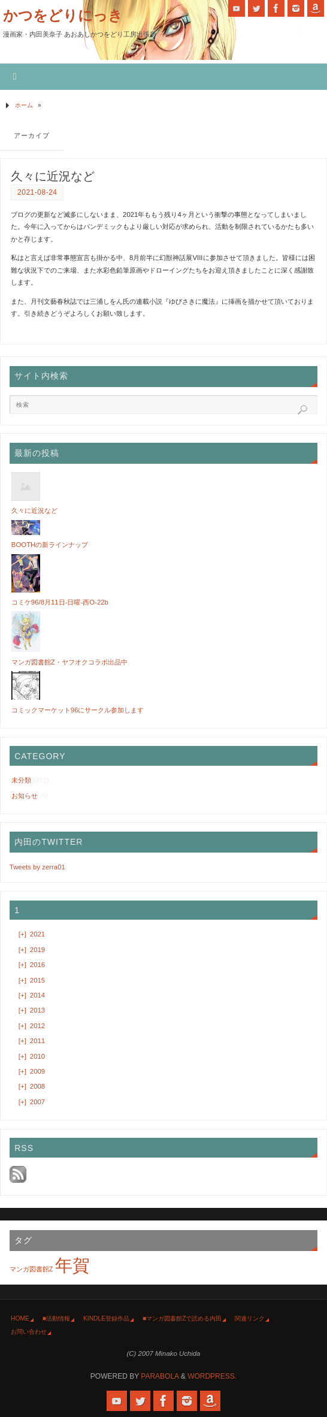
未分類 (21, 780)
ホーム (24, 105)
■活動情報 (56, 1318)
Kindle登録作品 (106, 1318)
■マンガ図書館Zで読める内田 (182, 1318)
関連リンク (250, 1318)
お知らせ (24, 795)
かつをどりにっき (63, 15)
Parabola (159, 1376)
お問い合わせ (29, 1331)
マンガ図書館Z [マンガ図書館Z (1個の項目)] (31, 1269)
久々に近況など (53, 176)
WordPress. (212, 1376)
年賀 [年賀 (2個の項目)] (72, 1265)
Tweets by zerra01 (37, 867)
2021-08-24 (37, 192)
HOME (20, 1318)
